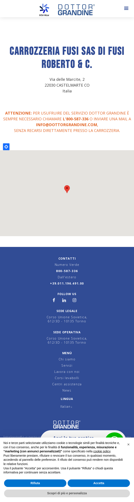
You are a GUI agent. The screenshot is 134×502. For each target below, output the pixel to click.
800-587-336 (67, 271)
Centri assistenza (67, 384)
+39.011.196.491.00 (67, 283)
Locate (6, 146)
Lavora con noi (67, 372)
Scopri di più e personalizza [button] (67, 493)
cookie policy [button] (101, 451)
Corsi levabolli (67, 378)
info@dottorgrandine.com (66, 124)
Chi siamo (67, 359)
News (66, 390)
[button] (128, 444)
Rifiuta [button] (35, 483)
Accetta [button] (98, 483)
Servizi (66, 365)
